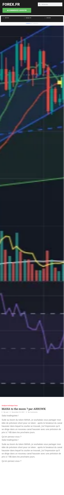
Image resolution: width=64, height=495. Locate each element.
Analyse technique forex (10, 405)
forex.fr (11, 4)
